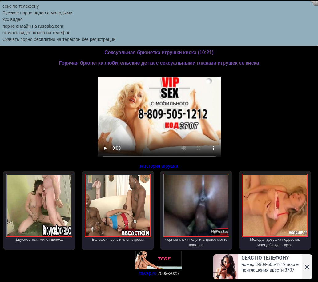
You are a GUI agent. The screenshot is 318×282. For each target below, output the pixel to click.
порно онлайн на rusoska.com (32, 26)
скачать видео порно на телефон (36, 32)
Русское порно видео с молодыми (37, 12)
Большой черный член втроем (118, 208)
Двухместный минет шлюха (39, 208)
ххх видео (12, 19)
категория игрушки (159, 166)
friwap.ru (147, 273)
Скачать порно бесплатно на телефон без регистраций (58, 39)
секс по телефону (20, 6)
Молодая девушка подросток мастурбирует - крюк (275, 210)
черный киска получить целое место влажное (196, 210)
